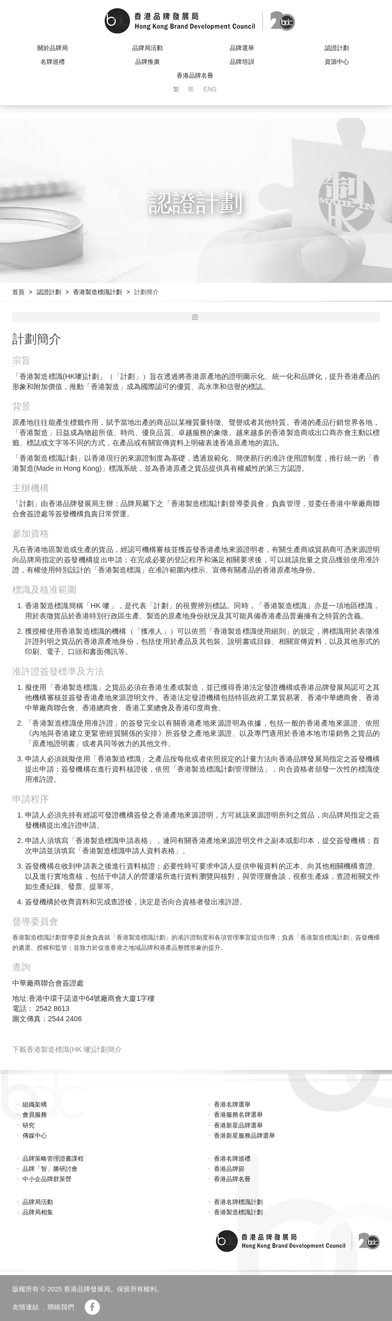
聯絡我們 (60, 1307)
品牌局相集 (37, 1212)
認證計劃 (337, 48)
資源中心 (337, 61)
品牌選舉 (242, 48)
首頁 (18, 292)
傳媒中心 (34, 1135)
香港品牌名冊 (195, 75)
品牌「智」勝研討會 (50, 1168)
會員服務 (34, 1114)
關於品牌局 (52, 48)
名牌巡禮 (52, 61)
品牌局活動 (147, 48)
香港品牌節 (229, 1168)
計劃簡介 (146, 292)
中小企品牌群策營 (46, 1179)
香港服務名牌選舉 (238, 1114)
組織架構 (34, 1104)
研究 (28, 1125)
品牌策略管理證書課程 (53, 1158)
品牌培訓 (242, 61)
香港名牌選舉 (232, 1104)
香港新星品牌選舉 (238, 1125)
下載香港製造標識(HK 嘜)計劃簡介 (67, 1049)
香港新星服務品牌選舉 (244, 1135)
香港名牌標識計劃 (238, 1202)
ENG (209, 89)
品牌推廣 (147, 61)
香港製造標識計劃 (97, 292)
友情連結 (25, 1307)
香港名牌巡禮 (232, 1158)
